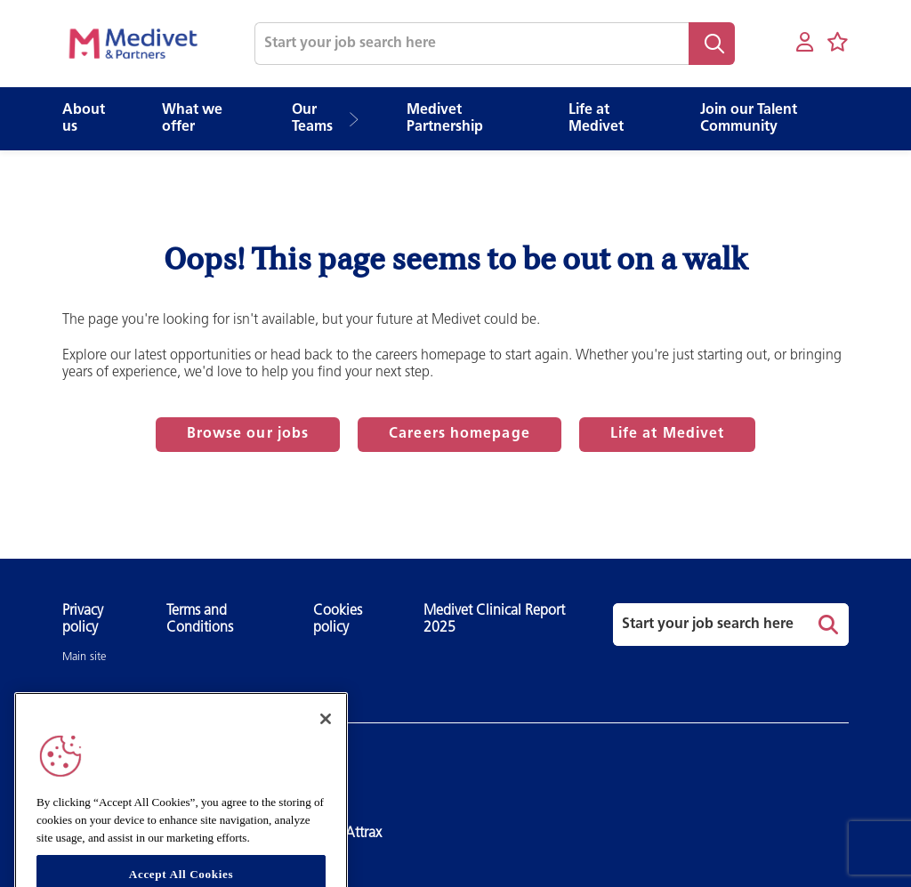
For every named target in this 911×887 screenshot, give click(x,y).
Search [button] (712, 43)
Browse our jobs (248, 434)
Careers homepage (459, 434)
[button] (360, 119)
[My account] (804, 43)
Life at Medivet (667, 434)
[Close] (325, 738)
